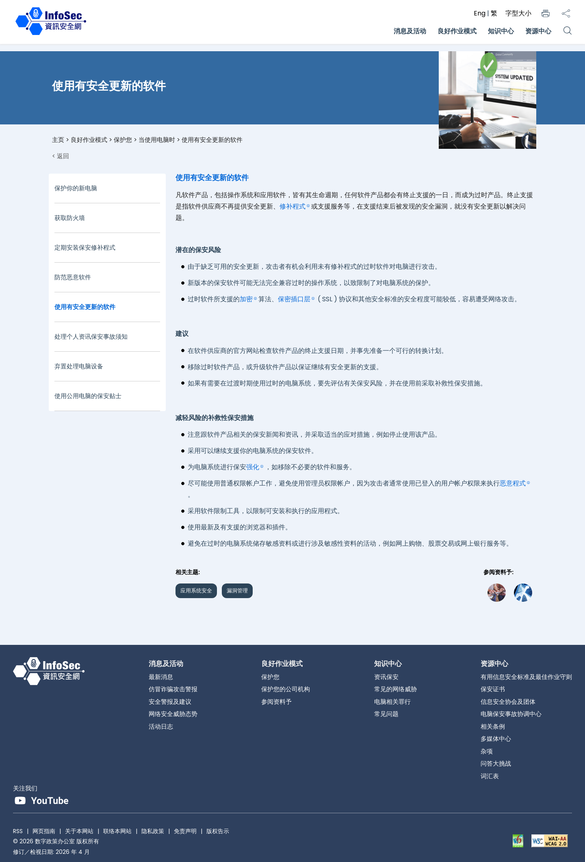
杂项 (487, 751)
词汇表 (490, 776)
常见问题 (386, 714)
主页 (58, 139)
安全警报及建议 (170, 701)
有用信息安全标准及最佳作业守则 (526, 677)
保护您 (123, 139)
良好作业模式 (457, 31)
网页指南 (43, 831)
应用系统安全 (196, 590)
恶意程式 (513, 483)
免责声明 (185, 831)
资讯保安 (386, 677)
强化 (252, 467)
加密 (246, 299)
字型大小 (518, 13)
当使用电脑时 (157, 139)
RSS (18, 831)
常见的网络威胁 (395, 689)
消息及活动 (410, 31)
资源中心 (538, 31)
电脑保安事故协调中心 (511, 714)
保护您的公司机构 (285, 689)
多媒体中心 (496, 738)
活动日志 (161, 726)
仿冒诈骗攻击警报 (173, 689)
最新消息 (161, 677)
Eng (480, 13)
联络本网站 (117, 831)
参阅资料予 (276, 701)
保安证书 (493, 689)
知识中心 (501, 31)
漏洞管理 (237, 590)
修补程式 (293, 206)
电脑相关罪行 (392, 701)
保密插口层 (294, 299)
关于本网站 (79, 831)
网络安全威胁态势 (173, 714)
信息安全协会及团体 (508, 701)
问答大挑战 (496, 763)
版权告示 (217, 831)
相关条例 (493, 726)
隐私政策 (152, 831)
